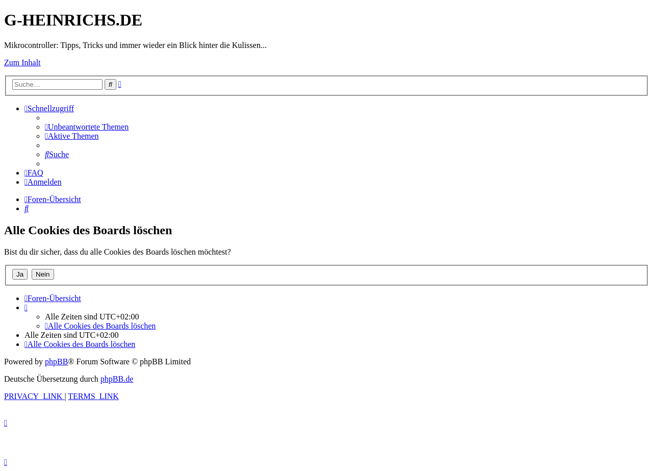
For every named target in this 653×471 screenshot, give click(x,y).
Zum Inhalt (22, 62)
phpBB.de (117, 379)
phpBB (56, 361)
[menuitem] (87, 126)
